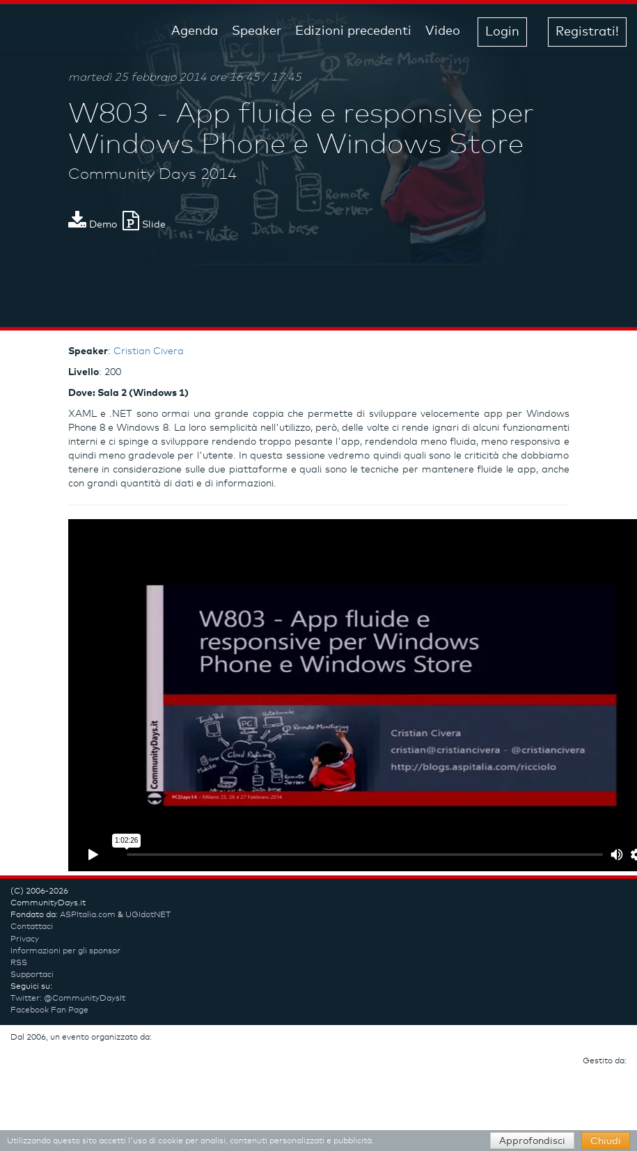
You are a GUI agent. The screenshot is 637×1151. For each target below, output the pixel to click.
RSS (18, 963)
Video (442, 31)
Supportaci (32, 975)
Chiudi (605, 1141)
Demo (92, 225)
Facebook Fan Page (49, 1010)
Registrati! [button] (587, 32)
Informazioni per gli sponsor (65, 951)
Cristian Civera (148, 351)
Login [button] (502, 32)
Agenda (194, 31)
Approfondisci (532, 1141)
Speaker (256, 31)
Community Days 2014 (152, 174)
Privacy (24, 939)
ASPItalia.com (88, 915)
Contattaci (31, 927)
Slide (144, 225)
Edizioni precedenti (353, 31)
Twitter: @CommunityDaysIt (67, 998)
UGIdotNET (148, 915)
